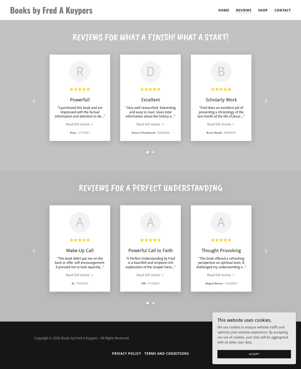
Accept (254, 353)
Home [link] (223, 10)
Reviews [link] (243, 10)
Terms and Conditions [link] (166, 354)
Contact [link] (282, 10)
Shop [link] (263, 10)
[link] (78, 12)
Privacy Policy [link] (126, 354)
